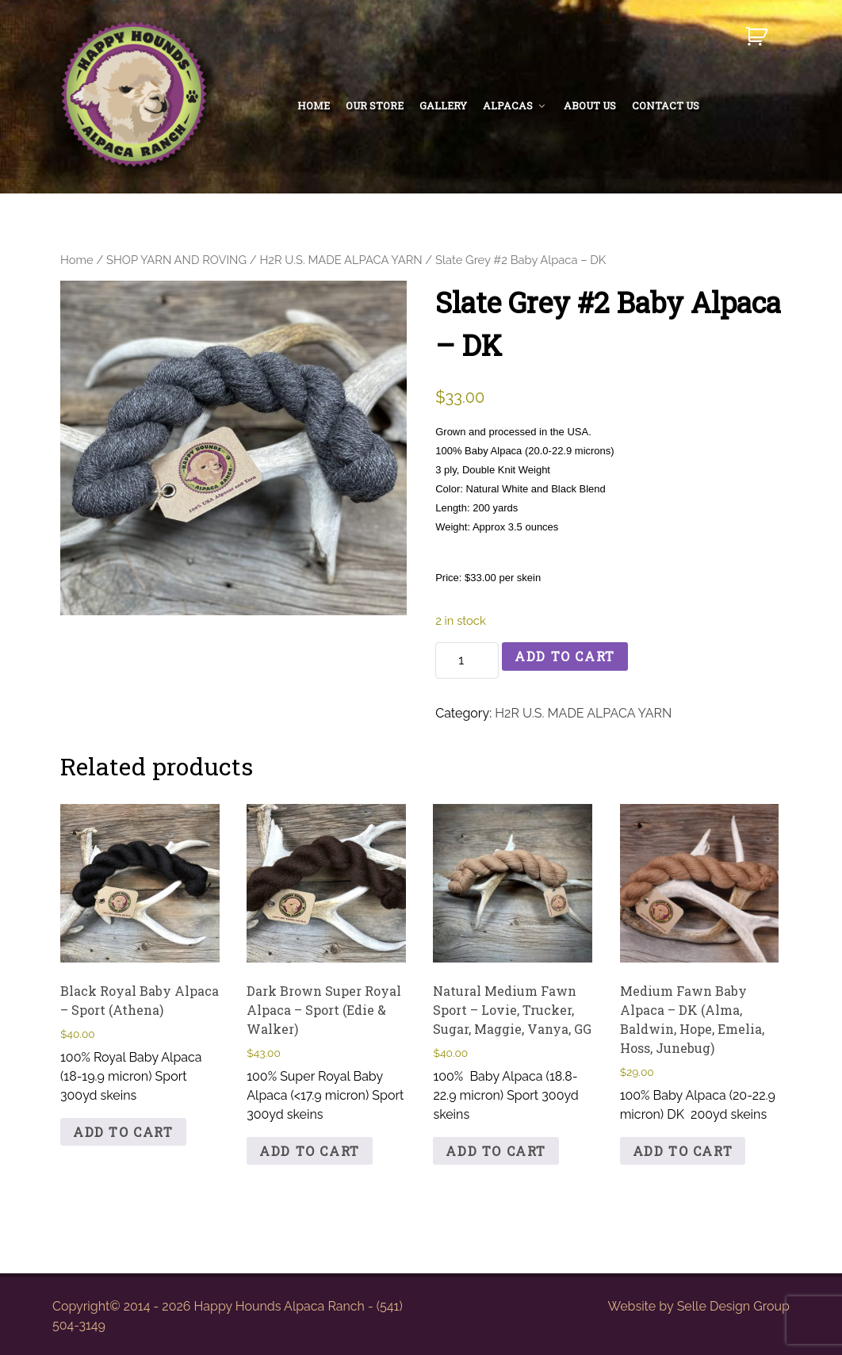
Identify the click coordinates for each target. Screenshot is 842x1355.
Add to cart (565, 656)
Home (77, 259)
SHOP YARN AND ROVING (176, 259)
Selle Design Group (733, 1306)
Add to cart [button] (123, 1131)
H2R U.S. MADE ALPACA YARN (340, 259)
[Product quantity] (467, 660)
